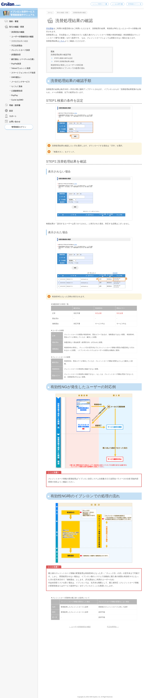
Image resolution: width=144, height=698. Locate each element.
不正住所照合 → (113, 627)
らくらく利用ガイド (99, 4)
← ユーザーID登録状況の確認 (80, 627)
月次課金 (49, 28)
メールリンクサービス (20, 82)
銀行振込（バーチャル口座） (23, 59)
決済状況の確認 (17, 32)
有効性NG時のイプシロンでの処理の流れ (68, 68)
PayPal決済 (16, 64)
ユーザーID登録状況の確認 (22, 37)
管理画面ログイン (133, 4)
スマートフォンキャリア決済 (23, 73)
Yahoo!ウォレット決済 (20, 68)
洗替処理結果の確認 (19, 41)
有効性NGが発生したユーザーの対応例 (67, 65)
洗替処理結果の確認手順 (61, 55)
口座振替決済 (16, 91)
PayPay (14, 95)
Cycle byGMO (17, 100)
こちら (62, 41)
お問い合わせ (14, 122)
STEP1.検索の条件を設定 (63, 58)
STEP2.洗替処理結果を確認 (64, 61)
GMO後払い (16, 77)
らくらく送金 (16, 86)
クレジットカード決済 (20, 50)
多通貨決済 (16, 55)
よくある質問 (116, 4)
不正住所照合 (16, 46)
